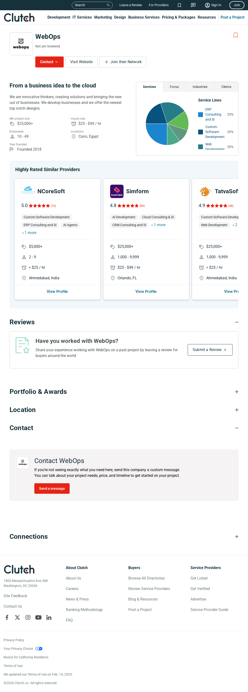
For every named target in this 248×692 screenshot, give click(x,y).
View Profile (57, 291)
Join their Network (126, 62)
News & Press (77, 599)
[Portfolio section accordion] (124, 392)
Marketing (103, 17)
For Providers (159, 5)
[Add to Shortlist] (235, 35)
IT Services (82, 17)
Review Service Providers (149, 588)
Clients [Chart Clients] (226, 87)
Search (80, 5)
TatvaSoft (227, 191)
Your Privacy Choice (18, 649)
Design (120, 17)
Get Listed (199, 578)
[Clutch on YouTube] (38, 617)
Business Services (144, 17)
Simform (137, 191)
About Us (73, 578)
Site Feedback (15, 596)
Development (58, 17)
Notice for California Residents (26, 657)
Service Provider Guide (209, 609)
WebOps (47, 37)
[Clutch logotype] (19, 569)
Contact (46, 62)
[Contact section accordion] (124, 428)
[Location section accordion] (124, 410)
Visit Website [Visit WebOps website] (81, 62)
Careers (72, 588)
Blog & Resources (143, 599)
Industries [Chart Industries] (200, 87)
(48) (230, 206)
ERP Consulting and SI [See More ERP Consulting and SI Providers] (213, 114)
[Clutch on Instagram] (28, 617)
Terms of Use (13, 666)
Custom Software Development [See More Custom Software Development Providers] (215, 132)
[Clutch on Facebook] (7, 617)
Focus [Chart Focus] (174, 87)
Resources (207, 17)
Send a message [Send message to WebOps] (52, 488)
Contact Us (13, 606)
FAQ (69, 620)
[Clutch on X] (17, 617)
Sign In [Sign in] (216, 5)
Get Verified (200, 588)
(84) (142, 206)
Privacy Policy (14, 640)
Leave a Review (130, 5)
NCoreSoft (51, 191)
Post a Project (232, 17)
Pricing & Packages (178, 17)
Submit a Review (207, 349)
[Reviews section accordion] (124, 322)
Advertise (198, 599)
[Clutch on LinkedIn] (49, 617)
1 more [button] (30, 232)
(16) (53, 206)
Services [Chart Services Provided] (149, 87)
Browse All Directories (146, 578)
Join (237, 5)
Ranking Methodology (84, 609)
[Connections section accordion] (124, 537)
